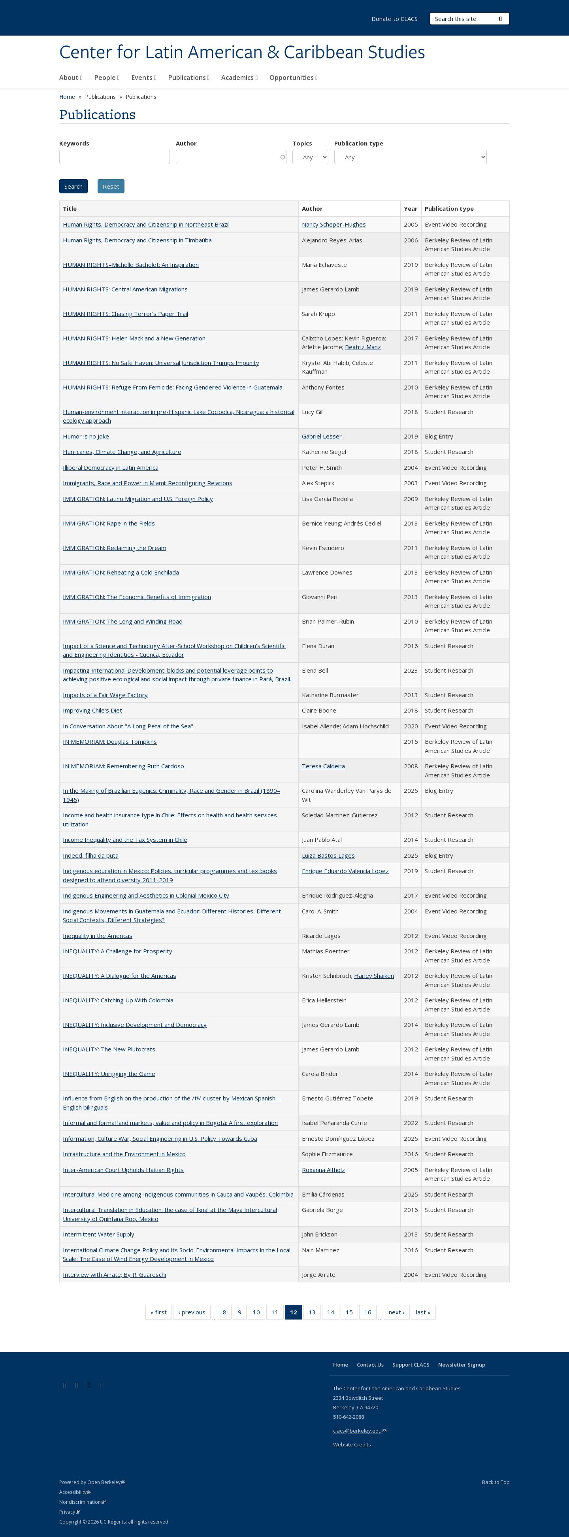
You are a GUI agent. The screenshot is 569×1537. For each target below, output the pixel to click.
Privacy (69, 1512)
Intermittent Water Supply (98, 1234)
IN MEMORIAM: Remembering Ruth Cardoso (123, 766)
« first (161, 1314)
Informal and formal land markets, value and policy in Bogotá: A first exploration (170, 1123)
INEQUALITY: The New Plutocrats (109, 1049)
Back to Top (496, 1482)
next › (399, 1314)
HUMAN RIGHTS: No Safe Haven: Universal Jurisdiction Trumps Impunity (161, 363)
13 (315, 1314)
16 (370, 1314)
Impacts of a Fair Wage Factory (105, 695)
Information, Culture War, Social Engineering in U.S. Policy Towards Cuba (160, 1138)
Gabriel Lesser (322, 436)
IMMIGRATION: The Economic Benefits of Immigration (137, 597)
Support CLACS (411, 1364)
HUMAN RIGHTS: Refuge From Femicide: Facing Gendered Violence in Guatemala (173, 387)
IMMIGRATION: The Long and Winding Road (123, 621)
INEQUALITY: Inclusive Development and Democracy (135, 1024)
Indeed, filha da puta (91, 855)
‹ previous (194, 1314)
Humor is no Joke (86, 436)
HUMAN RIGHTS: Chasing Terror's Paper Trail (125, 314)
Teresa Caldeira (323, 766)
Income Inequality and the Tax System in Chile (125, 839)
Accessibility (75, 1492)
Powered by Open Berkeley (92, 1482)
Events (144, 77)
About (71, 77)
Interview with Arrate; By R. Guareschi (114, 1274)
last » (426, 1314)
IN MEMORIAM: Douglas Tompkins (110, 741)
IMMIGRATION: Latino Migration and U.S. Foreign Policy (138, 499)
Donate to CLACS (394, 19)
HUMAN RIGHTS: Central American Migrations (125, 289)
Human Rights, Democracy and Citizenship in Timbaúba (137, 240)
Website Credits (352, 1444)
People (107, 77)
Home (67, 96)
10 (259, 1314)
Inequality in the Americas (97, 936)
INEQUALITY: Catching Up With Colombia (118, 1000)
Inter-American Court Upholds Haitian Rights (123, 1170)
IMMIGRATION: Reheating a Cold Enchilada (121, 572)
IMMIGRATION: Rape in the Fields (109, 523)
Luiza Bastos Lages (328, 855)
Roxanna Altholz (323, 1170)
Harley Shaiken (374, 975)
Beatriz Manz (363, 347)
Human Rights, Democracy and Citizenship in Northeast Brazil (146, 224)
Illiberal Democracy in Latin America (110, 467)
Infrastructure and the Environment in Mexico (124, 1154)
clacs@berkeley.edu (359, 1430)
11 (277, 1314)
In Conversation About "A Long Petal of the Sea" (128, 726)
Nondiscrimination (82, 1502)
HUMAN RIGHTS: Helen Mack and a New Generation (134, 338)
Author (186, 143)
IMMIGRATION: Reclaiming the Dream (114, 548)
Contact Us (370, 1364)
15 (352, 1314)
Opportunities (293, 77)
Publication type (358, 143)
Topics (302, 143)
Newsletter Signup (461, 1364)
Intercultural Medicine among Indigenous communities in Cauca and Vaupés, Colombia (178, 1194)
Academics (239, 77)
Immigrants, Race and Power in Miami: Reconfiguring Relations (147, 483)
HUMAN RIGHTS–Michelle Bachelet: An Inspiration (131, 264)
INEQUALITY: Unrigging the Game (109, 1074)
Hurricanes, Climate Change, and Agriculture (122, 452)
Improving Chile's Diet (92, 710)
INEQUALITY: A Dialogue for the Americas (119, 975)
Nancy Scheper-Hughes (334, 224)
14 (333, 1314)
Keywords (74, 143)
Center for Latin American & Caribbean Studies (242, 52)
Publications (189, 77)
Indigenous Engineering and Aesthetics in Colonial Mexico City (146, 895)
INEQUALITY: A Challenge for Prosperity (117, 951)
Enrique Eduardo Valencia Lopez (345, 871)
